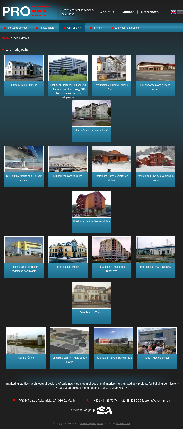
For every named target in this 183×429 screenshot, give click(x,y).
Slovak (180, 12)
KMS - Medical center (157, 357)
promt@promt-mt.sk (157, 400)
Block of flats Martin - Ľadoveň (91, 130)
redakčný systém (88, 423)
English (173, 12)
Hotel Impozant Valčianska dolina (91, 221)
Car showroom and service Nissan (155, 87)
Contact (128, 12)
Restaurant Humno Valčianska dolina (111, 177)
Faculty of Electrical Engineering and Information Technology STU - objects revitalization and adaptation (68, 91)
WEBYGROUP (123, 423)
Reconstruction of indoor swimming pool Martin (24, 268)
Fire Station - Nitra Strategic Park (113, 357)
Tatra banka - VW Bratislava (155, 266)
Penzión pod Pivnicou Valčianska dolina (155, 177)
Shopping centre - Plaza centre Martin (70, 359)
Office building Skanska (24, 85)
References (150, 12)
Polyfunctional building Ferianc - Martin (111, 87)
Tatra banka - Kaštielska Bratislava (111, 268)
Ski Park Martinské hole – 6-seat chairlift (24, 177)
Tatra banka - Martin (68, 266)
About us (107, 12)
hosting (100, 423)
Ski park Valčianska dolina (67, 175)
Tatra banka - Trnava (91, 312)
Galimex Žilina (26, 357)
